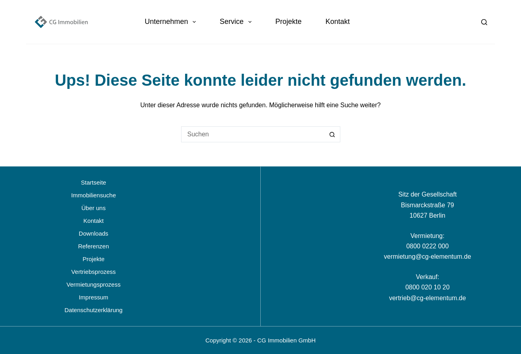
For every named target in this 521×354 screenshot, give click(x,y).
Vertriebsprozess (93, 271)
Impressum (93, 297)
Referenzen (93, 246)
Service (237, 22)
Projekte (288, 22)
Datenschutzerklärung (93, 310)
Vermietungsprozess (93, 284)
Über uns (94, 208)
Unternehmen (171, 22)
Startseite (93, 182)
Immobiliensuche (93, 195)
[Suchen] (484, 22)
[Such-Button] (332, 134)
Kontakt (338, 22)
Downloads (93, 233)
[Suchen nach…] (252, 134)
